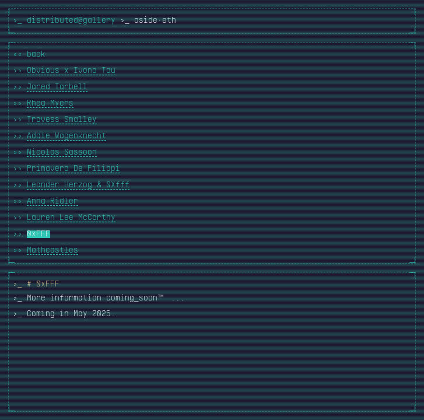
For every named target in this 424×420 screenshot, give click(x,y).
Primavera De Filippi (73, 169)
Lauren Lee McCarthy (71, 218)
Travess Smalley (62, 120)
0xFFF (38, 234)
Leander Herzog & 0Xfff (78, 185)
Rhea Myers (50, 103)
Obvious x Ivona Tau (71, 71)
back (36, 54)
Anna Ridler (52, 201)
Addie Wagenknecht (66, 136)
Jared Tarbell (57, 87)
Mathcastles (52, 250)
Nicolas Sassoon (62, 152)
